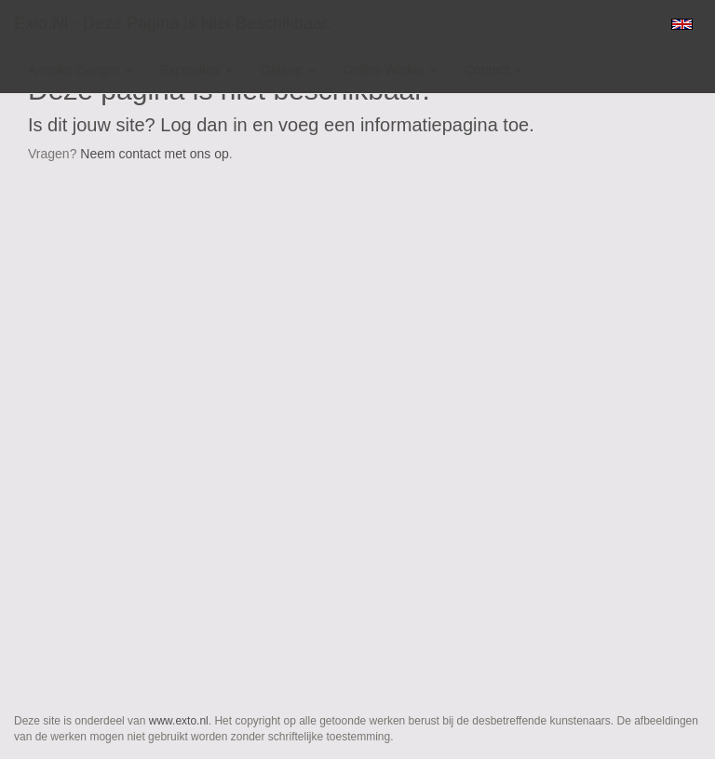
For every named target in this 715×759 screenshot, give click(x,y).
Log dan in (203, 125)
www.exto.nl (179, 720)
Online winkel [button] (390, 69)
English (682, 24)
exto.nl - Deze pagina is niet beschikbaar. (172, 23)
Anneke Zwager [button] (80, 69)
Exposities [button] (196, 69)
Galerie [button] (288, 69)
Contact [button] (493, 69)
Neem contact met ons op (154, 153)
